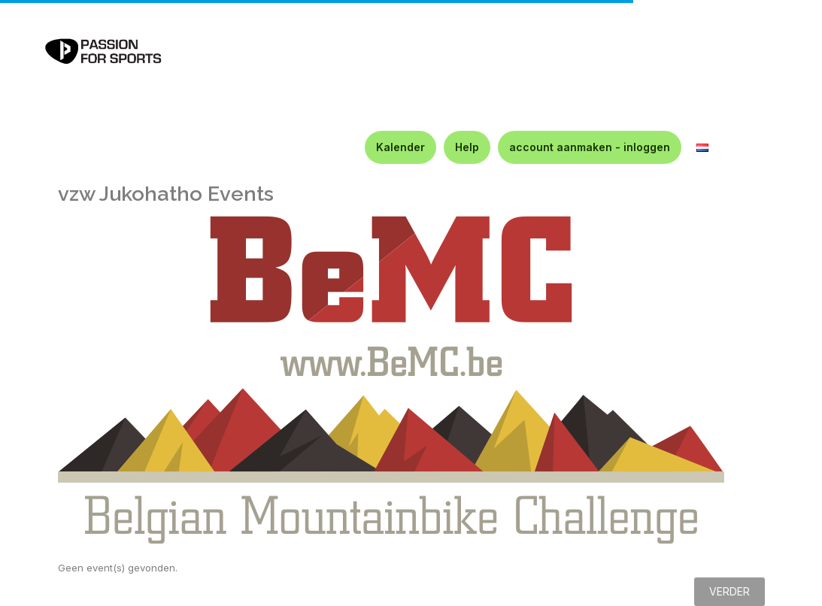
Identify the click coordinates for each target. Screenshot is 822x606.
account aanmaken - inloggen (589, 147)
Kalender (400, 147)
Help (467, 147)
